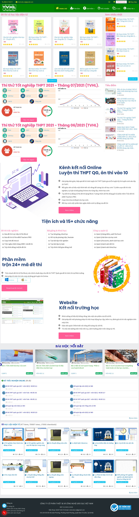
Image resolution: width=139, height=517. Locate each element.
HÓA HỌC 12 (41, 373)
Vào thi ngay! (28, 120)
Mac (24, 279)
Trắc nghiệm (103, 8)
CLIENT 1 (4, 373)
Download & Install (14, 288)
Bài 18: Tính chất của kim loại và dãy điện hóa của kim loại (50, 367)
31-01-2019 (15, 363)
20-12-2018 (50, 363)
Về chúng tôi (10, 506)
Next (138, 364)
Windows (9, 279)
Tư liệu (116, 8)
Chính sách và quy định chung (15, 508)
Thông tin (129, 8)
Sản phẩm (88, 8)
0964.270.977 (13, 513)
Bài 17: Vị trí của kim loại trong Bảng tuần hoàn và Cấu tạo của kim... (119, 367)
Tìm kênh (75, 8)
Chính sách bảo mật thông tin (15, 511)
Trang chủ (61, 8)
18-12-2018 (120, 363)
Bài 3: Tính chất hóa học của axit (14, 366)
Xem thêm (69, 210)
